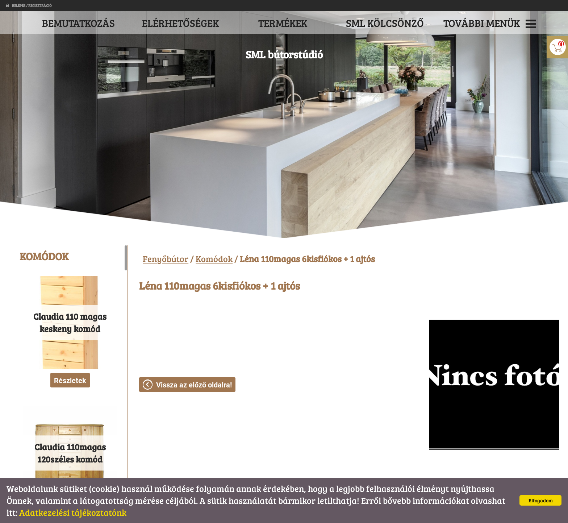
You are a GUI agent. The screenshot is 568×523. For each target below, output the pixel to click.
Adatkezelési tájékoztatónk (72, 512)
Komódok (214, 259)
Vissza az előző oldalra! (194, 385)
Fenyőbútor (165, 259)
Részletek (70, 380)
